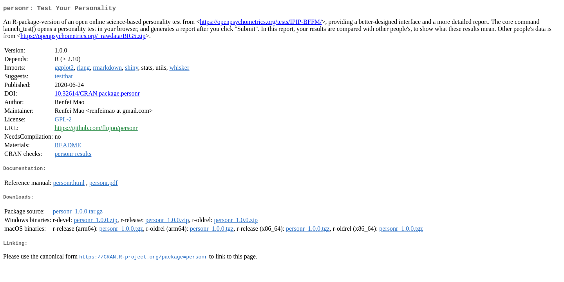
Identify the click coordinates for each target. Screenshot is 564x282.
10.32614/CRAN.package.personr (96, 95)
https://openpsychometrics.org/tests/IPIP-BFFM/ (261, 23)
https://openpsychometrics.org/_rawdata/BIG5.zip (83, 37)
